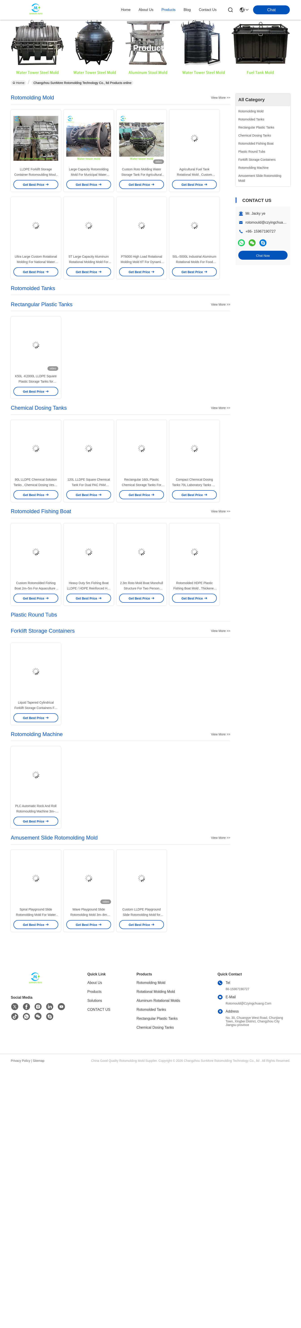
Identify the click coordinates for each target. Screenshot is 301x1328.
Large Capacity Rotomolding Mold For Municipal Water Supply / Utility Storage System (88, 174)
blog (187, 10)
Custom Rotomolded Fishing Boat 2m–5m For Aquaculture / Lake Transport (36, 588)
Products (94, 992)
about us (146, 10)
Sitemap (38, 1060)
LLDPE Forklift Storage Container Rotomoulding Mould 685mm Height (36, 174)
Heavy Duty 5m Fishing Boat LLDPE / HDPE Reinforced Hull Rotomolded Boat (89, 588)
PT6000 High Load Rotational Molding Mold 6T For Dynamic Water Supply (141, 262)
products (168, 10)
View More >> (220, 97)
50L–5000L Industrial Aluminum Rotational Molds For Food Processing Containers (194, 262)
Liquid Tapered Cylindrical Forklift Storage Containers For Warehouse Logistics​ (35, 708)
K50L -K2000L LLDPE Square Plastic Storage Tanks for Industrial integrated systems (36, 381)
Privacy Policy (20, 1060)
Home (126, 10)
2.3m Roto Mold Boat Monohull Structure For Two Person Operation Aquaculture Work (141, 588)
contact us (208, 10)
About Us (94, 983)
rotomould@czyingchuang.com (270, 222)
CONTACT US (98, 1009)
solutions (94, 1000)
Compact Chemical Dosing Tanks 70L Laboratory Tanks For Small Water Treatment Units (194, 485)
